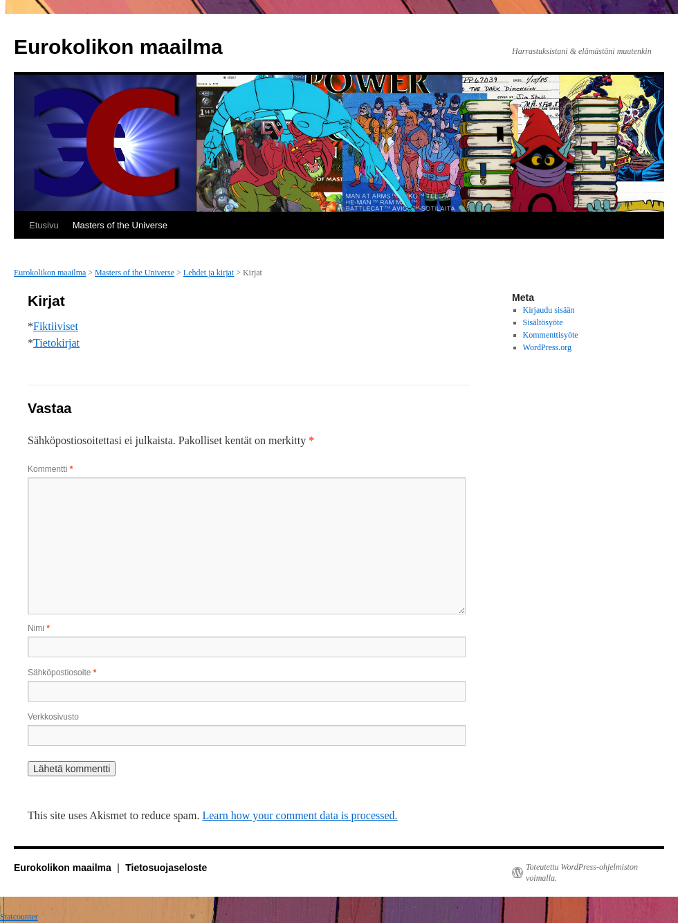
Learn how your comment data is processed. (299, 815)
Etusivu (44, 225)
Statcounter (19, 917)
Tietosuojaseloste (166, 867)
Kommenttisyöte (550, 335)
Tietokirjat (56, 343)
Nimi (39, 628)
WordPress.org (547, 347)
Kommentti (50, 469)
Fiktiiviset (55, 326)
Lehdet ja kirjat (208, 272)
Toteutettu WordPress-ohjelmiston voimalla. (582, 872)
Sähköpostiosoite (62, 672)
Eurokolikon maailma (118, 46)
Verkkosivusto (53, 717)
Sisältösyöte (543, 322)
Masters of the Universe (120, 225)
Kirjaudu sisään (549, 310)
